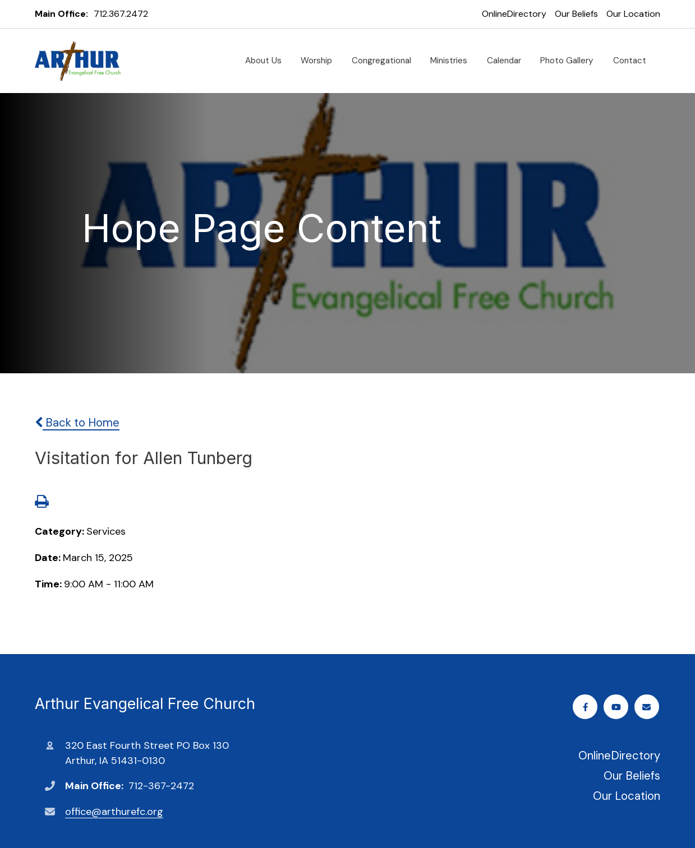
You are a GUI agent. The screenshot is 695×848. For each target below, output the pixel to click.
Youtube (617, 707)
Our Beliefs (576, 14)
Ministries (453, 60)
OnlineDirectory (514, 14)
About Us (268, 60)
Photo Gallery (571, 60)
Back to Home (77, 422)
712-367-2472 (161, 786)
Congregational (386, 60)
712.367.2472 (121, 14)
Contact (634, 60)
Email (648, 707)
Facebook (586, 707)
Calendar (508, 60)
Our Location (633, 14)
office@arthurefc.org (114, 811)
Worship (321, 60)
